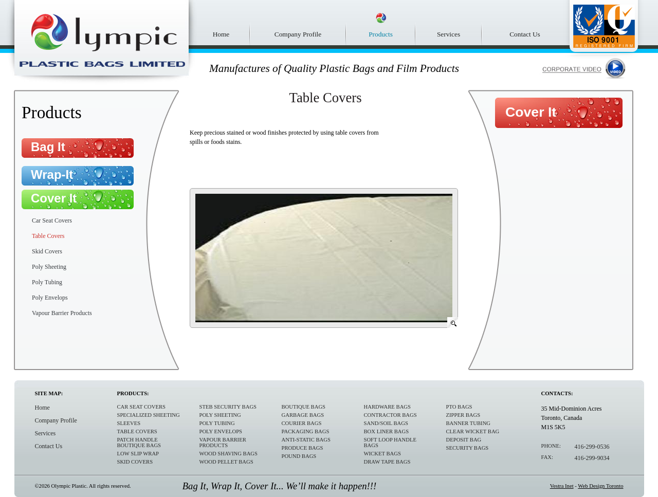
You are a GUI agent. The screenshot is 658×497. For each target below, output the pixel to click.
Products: (133, 393)
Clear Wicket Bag (473, 431)
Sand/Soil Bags (386, 423)
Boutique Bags (304, 407)
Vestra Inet (562, 486)
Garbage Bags (303, 415)
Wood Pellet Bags (226, 462)
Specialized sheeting (148, 415)
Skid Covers (47, 251)
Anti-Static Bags (306, 440)
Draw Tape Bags (387, 462)
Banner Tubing (468, 423)
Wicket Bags (382, 453)
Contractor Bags (390, 415)
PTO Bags (459, 407)
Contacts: (557, 393)
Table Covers (48, 236)
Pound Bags (299, 456)
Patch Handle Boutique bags (139, 442)
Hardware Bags (387, 407)
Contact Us (524, 34)
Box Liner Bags (386, 431)
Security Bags (467, 448)
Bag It (48, 147)
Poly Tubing (47, 282)
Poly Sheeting (49, 266)
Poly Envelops (50, 297)
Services (448, 34)
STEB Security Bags (228, 407)
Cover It (54, 198)
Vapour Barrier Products (62, 313)
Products (381, 34)
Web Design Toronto (600, 486)
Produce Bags (302, 448)
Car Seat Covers (52, 220)
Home (221, 34)
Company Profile (298, 34)
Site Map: (49, 393)
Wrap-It (52, 174)
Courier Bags (302, 423)
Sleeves (129, 423)
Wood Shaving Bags (228, 453)
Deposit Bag (464, 440)
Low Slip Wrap (138, 453)
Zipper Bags (463, 415)
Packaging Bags (306, 431)
